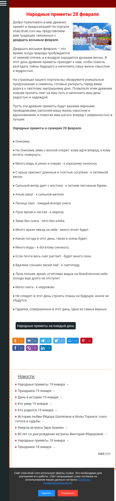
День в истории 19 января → (40, 397)
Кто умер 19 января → (35, 404)
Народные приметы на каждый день (45, 326)
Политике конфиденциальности (67, 481)
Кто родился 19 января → (38, 410)
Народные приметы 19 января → (43, 384)
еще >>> (104, 453)
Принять (46, 493)
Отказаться (67, 493)
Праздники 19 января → (37, 391)
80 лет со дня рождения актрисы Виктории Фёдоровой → (62, 434)
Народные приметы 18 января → (43, 440)
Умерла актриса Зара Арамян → (43, 427)
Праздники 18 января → (37, 447)
